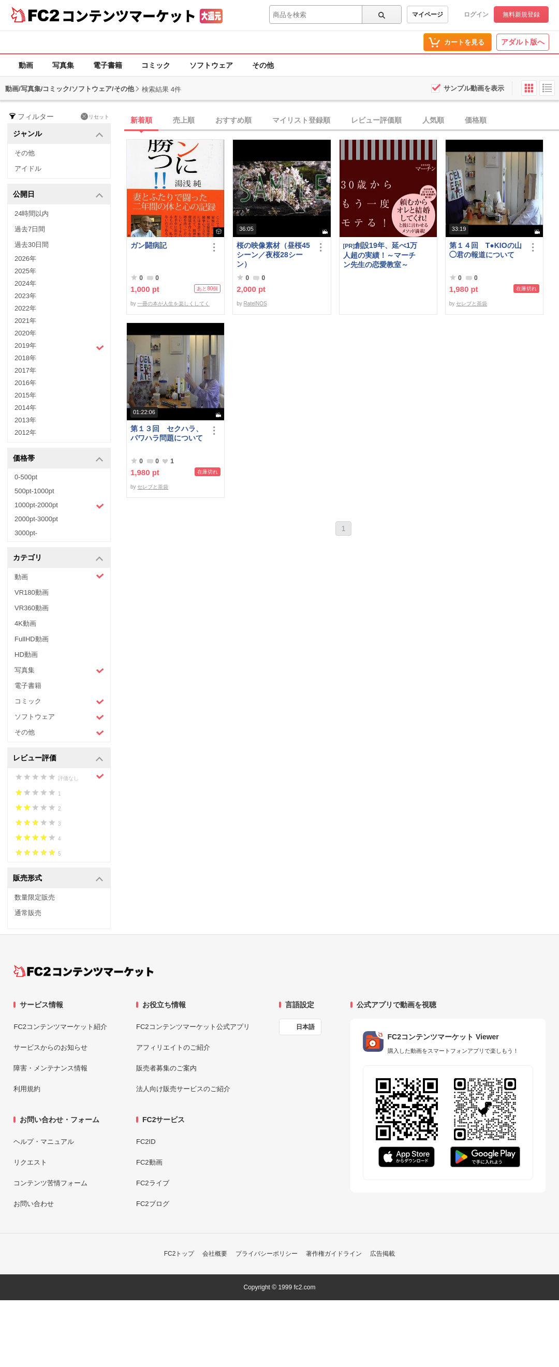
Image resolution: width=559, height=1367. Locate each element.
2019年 (59, 347)
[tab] (342, 120)
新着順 (141, 120)
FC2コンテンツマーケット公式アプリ (193, 1027)
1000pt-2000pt (59, 505)
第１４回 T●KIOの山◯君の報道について (485, 250)
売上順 (184, 120)
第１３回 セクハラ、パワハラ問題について (166, 433)
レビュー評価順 (376, 120)
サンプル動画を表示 (474, 88)
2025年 (25, 271)
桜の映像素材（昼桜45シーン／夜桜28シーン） (273, 254)
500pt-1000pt (34, 491)
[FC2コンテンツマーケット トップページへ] (83, 971)
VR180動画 (31, 592)
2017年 (25, 370)
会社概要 (214, 1253)
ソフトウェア (211, 65)
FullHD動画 (31, 639)
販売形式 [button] (58, 879)
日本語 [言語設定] (305, 1027)
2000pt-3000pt (36, 519)
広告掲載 (382, 1253)
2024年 (25, 283)
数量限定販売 (34, 897)
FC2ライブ (152, 1183)
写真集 (63, 65)
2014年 (25, 407)
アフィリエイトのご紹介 (173, 1047)
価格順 (476, 120)
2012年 (25, 432)
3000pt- (25, 533)
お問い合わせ (33, 1204)
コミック (155, 65)
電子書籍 (107, 65)
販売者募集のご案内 (166, 1068)
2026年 (25, 258)
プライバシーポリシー (267, 1253)
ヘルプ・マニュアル (43, 1141)
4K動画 (25, 623)
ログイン (476, 14)
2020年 (25, 333)
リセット (95, 116)
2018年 (25, 358)
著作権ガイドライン (334, 1253)
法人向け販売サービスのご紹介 (183, 1089)
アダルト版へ (523, 42)
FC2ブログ (152, 1204)
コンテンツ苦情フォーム (50, 1183)
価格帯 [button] (58, 459)
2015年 (25, 395)
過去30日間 (31, 244)
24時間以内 (31, 213)
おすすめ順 (233, 120)
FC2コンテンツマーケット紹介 (60, 1027)
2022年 (25, 308)
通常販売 (27, 913)
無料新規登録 (521, 14)
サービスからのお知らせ (50, 1047)
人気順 (433, 120)
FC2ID (146, 1141)
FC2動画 (149, 1162)
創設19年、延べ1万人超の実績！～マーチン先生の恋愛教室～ (380, 255)
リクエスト (30, 1162)
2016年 (25, 383)
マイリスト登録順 (301, 120)
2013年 (25, 420)
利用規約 (26, 1089)
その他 (263, 65)
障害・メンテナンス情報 (50, 1068)
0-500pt (25, 477)
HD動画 (26, 654)
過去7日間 (29, 229)
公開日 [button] (58, 195)
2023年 (25, 296)
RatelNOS (255, 303)
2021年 (25, 321)
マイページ (427, 14)
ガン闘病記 (148, 245)
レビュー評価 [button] (58, 758)
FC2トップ (179, 1253)
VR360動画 (31, 608)
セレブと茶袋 (471, 303)
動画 (26, 65)
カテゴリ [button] (58, 558)
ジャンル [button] (58, 134)
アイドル (27, 168)
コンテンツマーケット (129, 15)
